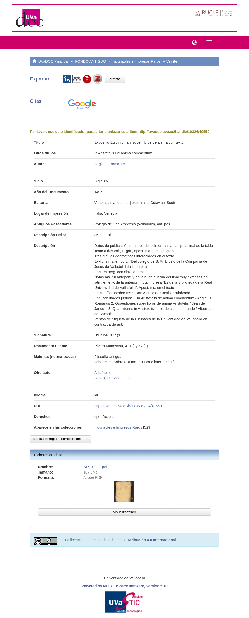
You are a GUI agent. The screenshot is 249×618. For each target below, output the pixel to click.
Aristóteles (102, 372)
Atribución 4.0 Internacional (151, 540)
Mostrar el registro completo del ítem (60, 439)
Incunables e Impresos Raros (136, 61)
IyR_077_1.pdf (95, 467)
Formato (114, 79)
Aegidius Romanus (109, 164)
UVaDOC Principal (53, 61)
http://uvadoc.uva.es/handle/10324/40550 (173, 132)
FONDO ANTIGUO (90, 61)
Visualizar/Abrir (124, 512)
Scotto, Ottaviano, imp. (113, 378)
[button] (193, 42)
